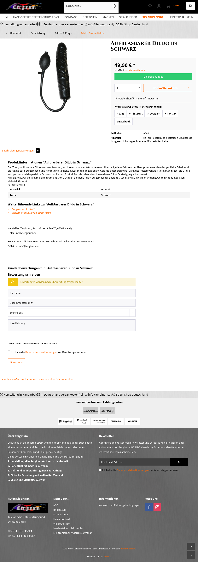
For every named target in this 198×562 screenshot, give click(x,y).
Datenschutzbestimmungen (41, 352)
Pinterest (136, 113)
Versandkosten (128, 548)
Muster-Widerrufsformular (68, 528)
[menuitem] (91, 7)
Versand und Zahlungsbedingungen (119, 505)
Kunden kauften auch (14, 379)
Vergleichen (123, 98)
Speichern (16, 362)
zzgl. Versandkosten (135, 69)
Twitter (170, 113)
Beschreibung (10, 150)
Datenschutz (60, 514)
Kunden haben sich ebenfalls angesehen (50, 379)
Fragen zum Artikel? (21, 209)
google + (153, 113)
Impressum (60, 510)
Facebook (124, 121)
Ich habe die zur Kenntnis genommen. (49, 352)
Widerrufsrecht (61, 523)
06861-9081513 (20, 531)
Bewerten (151, 98)
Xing (120, 113)
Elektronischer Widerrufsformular (72, 533)
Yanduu (107, 556)
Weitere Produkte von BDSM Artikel (30, 212)
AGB (55, 505)
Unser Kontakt (61, 519)
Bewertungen (29, 150)
